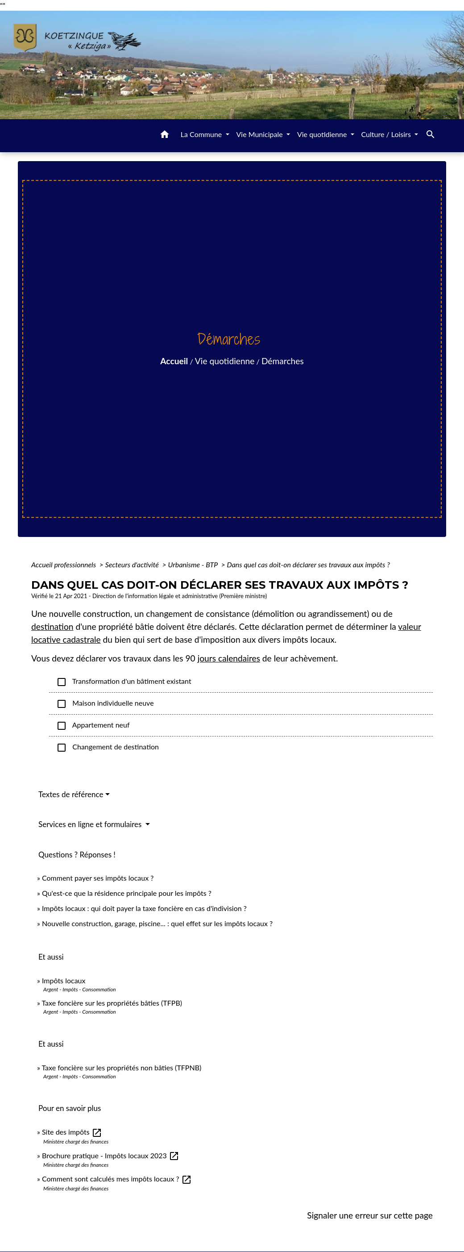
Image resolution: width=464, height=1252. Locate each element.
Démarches (282, 361)
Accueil (174, 361)
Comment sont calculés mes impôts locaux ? (117, 1178)
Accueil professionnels (64, 564)
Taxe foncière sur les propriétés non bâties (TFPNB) (122, 1067)
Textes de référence (71, 794)
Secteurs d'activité (133, 564)
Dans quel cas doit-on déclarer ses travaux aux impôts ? (308, 564)
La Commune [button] (202, 134)
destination (52, 626)
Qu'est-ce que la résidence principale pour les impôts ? (126, 893)
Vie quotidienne (225, 361)
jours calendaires (229, 658)
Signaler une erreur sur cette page (370, 1215)
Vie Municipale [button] (260, 134)
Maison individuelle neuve (105, 704)
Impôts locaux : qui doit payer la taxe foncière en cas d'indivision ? (144, 908)
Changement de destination (107, 747)
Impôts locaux (64, 980)
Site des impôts (72, 1131)
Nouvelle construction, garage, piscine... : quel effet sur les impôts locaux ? (157, 923)
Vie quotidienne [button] (323, 134)
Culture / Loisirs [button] (387, 134)
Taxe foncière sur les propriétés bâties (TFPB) (112, 1002)
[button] (164, 135)
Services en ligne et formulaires (91, 824)
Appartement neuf (93, 725)
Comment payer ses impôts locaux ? (97, 877)
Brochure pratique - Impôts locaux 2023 (110, 1155)
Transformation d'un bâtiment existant (123, 682)
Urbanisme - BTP (193, 564)
